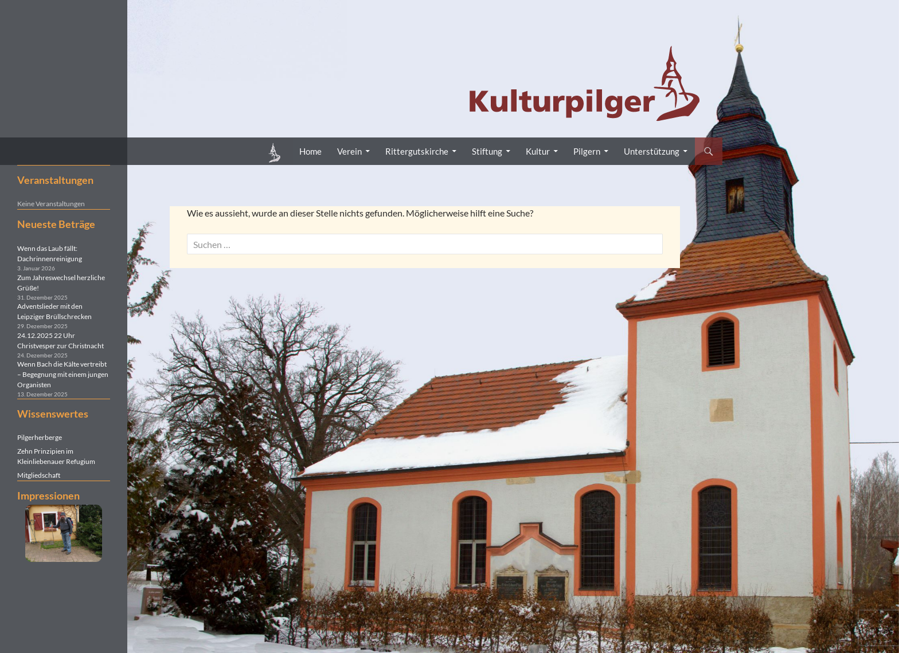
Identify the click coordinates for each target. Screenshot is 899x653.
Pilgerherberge (39, 437)
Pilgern (586, 151)
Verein (349, 151)
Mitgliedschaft (38, 475)
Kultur (538, 151)
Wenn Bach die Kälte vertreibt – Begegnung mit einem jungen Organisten (62, 374)
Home (310, 151)
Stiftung (487, 151)
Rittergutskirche (416, 151)
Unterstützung (651, 151)
